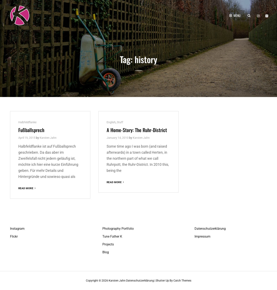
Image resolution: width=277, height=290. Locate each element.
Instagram (17, 229)
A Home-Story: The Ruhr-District (137, 129)
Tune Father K (112, 236)
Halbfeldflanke (27, 122)
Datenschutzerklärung (210, 229)
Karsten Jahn (48, 137)
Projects (108, 244)
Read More (27, 188)
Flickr (14, 236)
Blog (105, 252)
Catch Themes (182, 280)
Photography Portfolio (118, 229)
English (111, 122)
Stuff (120, 122)
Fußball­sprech (31, 129)
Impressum (202, 236)
